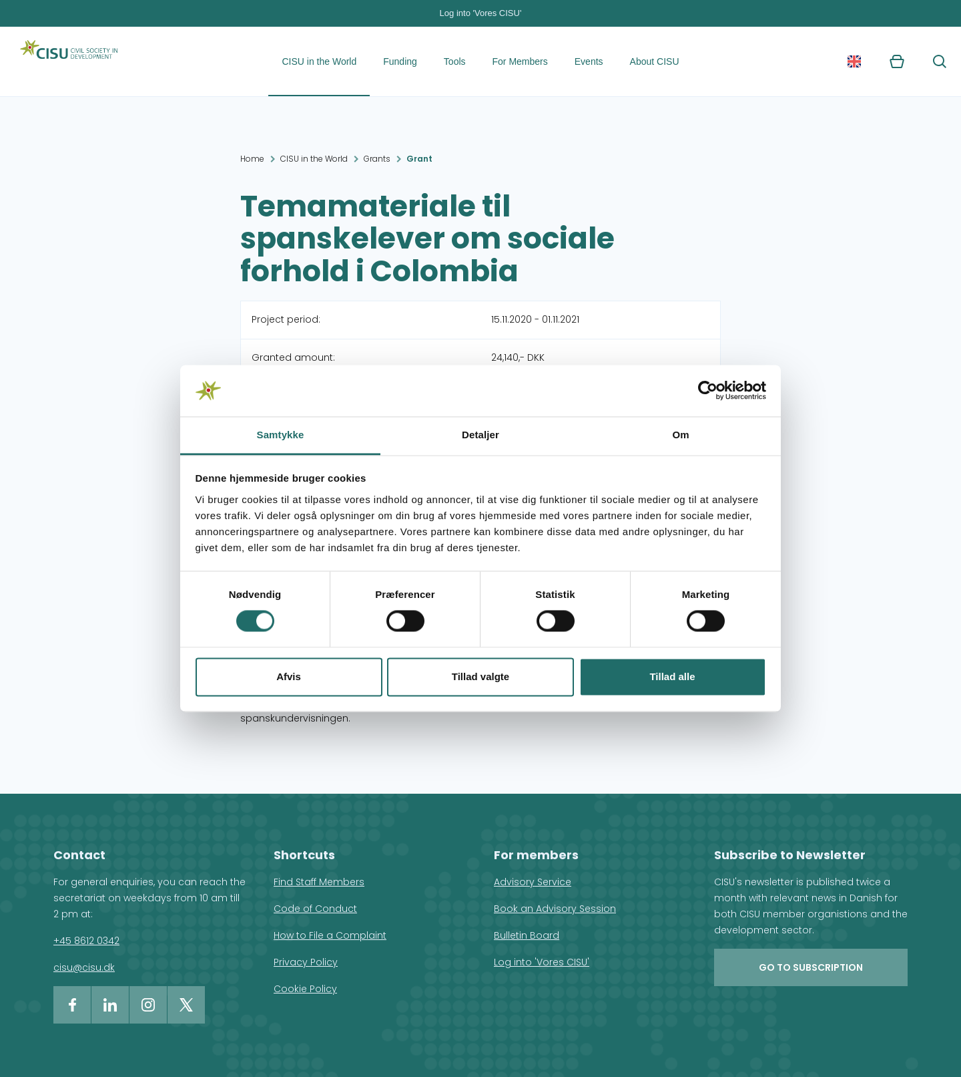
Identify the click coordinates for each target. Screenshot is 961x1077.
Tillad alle (672, 676)
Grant (419, 158)
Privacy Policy (306, 962)
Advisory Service (532, 882)
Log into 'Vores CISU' (481, 13)
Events (589, 61)
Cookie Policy (305, 988)
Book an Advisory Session (555, 908)
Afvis (288, 676)
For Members (520, 61)
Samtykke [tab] (280, 434)
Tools (455, 61)
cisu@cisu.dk (84, 967)
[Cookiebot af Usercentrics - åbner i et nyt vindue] (707, 391)
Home (252, 158)
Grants (377, 158)
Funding (400, 61)
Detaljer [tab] (480, 434)
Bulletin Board (526, 935)
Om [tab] (680, 434)
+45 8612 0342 (86, 940)
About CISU (654, 61)
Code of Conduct (315, 908)
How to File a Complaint (330, 935)
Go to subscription (811, 967)
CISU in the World (319, 61)
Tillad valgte (480, 676)
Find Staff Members (319, 882)
